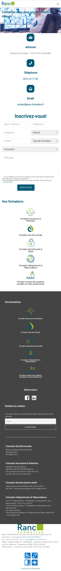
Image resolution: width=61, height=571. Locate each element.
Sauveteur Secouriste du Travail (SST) (18, 474)
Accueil (5, 24)
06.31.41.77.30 (30, 78)
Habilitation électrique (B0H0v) (16, 467)
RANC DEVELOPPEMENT (31, 537)
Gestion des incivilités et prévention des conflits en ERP (24, 486)
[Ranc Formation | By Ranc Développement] (8, 4)
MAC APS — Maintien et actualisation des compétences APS (26, 488)
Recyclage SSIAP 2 (12, 454)
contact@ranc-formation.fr (30, 104)
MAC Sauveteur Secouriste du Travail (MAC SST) (22, 471)
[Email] (30, 421)
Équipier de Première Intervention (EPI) (19, 450)
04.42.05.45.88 (12, 539)
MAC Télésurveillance (13, 510)
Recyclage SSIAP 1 (12, 452)
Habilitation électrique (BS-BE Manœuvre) (19, 469)
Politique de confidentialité (30, 568)
